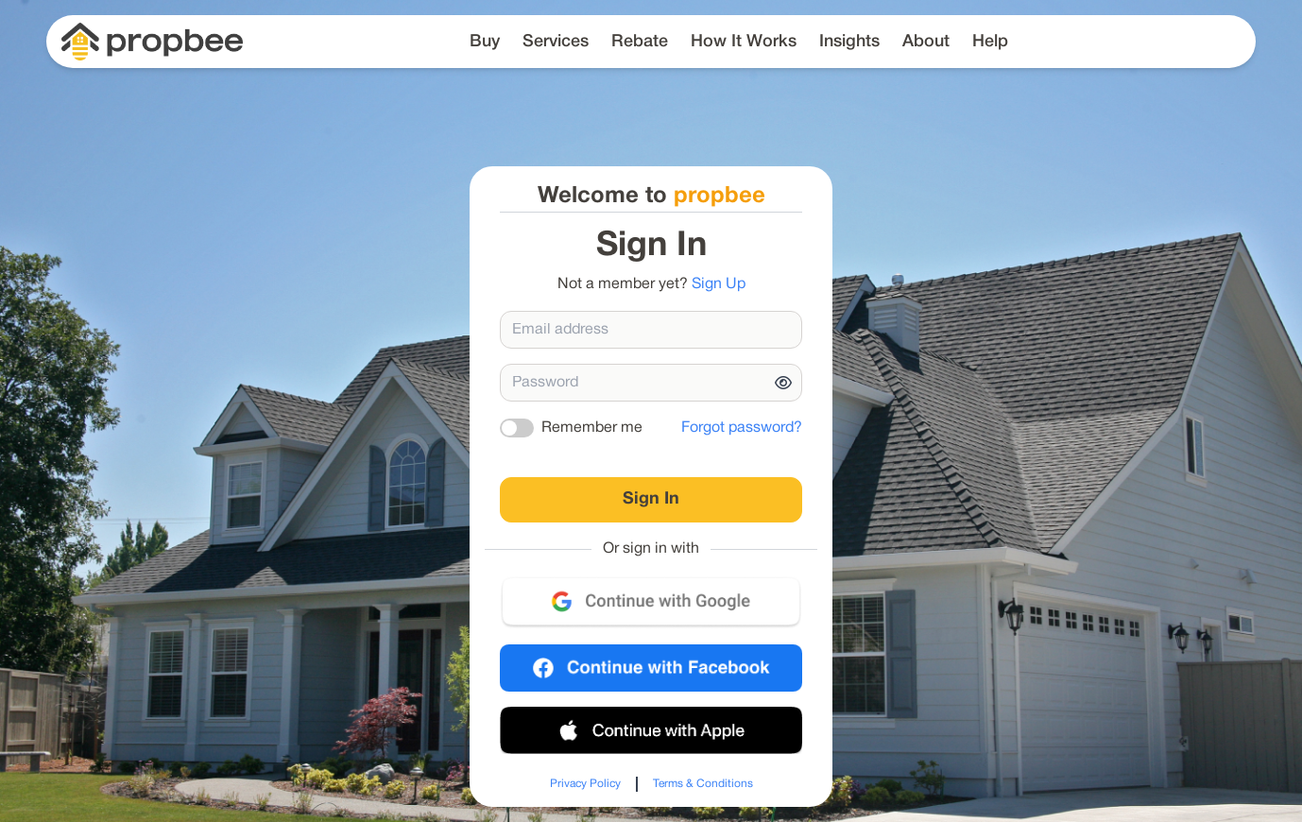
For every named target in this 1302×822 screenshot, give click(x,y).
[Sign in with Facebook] (651, 668)
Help (990, 41)
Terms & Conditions (703, 784)
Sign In (651, 499)
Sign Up (718, 284)
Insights (849, 41)
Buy (485, 41)
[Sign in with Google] (651, 602)
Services (556, 41)
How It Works (744, 41)
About (926, 41)
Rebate (639, 41)
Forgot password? (741, 428)
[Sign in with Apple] (651, 730)
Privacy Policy (585, 784)
